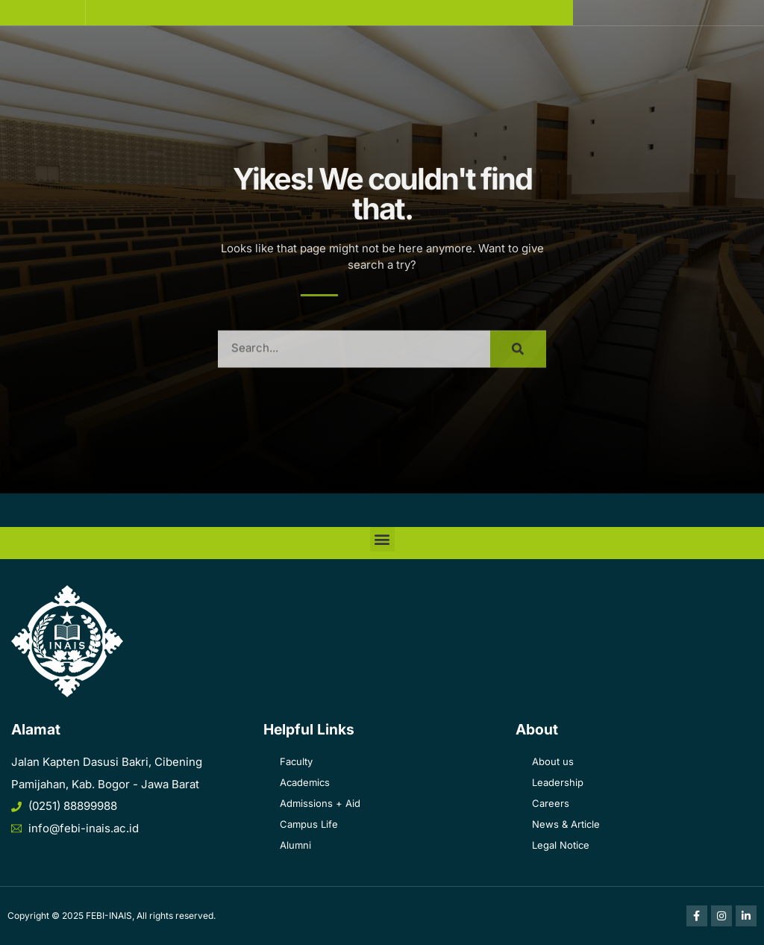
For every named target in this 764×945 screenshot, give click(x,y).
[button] (42, 12)
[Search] (518, 357)
